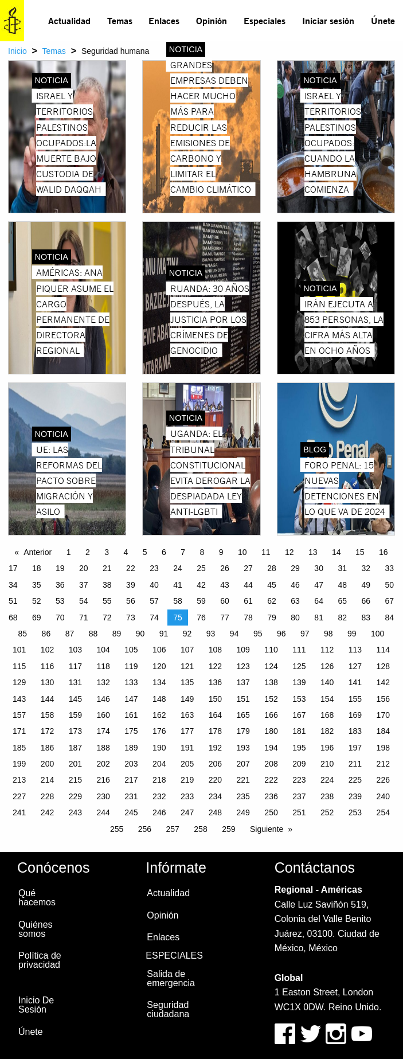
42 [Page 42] (201, 584)
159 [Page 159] (75, 715)
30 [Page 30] (318, 568)
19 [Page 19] (60, 568)
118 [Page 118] (102, 666)
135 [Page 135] (187, 682)
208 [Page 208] (270, 763)
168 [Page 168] (327, 715)
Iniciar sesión (328, 20)
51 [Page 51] (13, 600)
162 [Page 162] (159, 715)
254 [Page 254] (383, 812)
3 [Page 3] (106, 552)
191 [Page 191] (187, 747)
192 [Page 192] (215, 747)
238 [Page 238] (327, 796)
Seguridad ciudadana (168, 1009)
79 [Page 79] (271, 617)
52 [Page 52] (36, 600)
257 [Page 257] (172, 829)
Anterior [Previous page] (38, 552)
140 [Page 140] (327, 682)
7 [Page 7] (183, 552)
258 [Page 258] (200, 829)
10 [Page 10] (242, 552)
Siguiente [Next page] (266, 829)
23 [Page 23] (154, 568)
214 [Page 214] (47, 779)
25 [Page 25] (201, 568)
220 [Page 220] (215, 779)
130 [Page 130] (47, 682)
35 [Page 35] (36, 584)
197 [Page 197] (355, 747)
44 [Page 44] (248, 584)
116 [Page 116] (47, 666)
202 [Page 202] (102, 763)
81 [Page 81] (318, 617)
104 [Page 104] (102, 649)
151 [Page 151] (243, 699)
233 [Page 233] (187, 796)
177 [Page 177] (187, 731)
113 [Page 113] (355, 649)
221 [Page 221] (243, 779)
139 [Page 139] (299, 682)
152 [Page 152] (270, 699)
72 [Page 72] (107, 617)
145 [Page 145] (75, 699)
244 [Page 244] (102, 812)
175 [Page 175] (131, 731)
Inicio (17, 51)
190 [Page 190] (159, 747)
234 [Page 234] (215, 796)
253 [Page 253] (355, 812)
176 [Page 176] (159, 731)
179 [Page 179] (243, 731)
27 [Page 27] (248, 568)
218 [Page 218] (159, 779)
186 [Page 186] (47, 747)
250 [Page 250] (270, 812)
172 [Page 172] (47, 731)
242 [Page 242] (47, 812)
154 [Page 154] (327, 699)
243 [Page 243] (75, 812)
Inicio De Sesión (36, 1004)
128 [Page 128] (383, 666)
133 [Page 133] (131, 682)
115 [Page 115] (19, 666)
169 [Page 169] (355, 715)
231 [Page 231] (131, 796)
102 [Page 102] (47, 649)
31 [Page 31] (342, 568)
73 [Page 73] (130, 617)
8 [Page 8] (201, 552)
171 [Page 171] (19, 731)
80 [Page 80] (295, 617)
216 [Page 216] (102, 779)
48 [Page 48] (342, 584)
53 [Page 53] (60, 600)
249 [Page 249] (243, 812)
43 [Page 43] (224, 584)
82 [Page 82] (342, 617)
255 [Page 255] (116, 829)
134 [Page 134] (159, 682)
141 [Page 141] (355, 682)
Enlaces (163, 20)
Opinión (211, 20)
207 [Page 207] (243, 763)
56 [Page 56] (130, 600)
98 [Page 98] (328, 633)
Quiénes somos (35, 929)
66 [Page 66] (365, 600)
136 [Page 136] (215, 682)
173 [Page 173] (75, 731)
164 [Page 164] (215, 715)
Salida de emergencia (171, 978)
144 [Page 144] (47, 699)
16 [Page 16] (383, 552)
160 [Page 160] (102, 715)
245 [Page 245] (131, 812)
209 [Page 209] (299, 763)
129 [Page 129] (19, 682)
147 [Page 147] (131, 699)
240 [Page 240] (383, 796)
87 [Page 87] (70, 633)
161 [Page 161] (131, 715)
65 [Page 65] (342, 600)
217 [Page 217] (131, 779)
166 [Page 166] (270, 715)
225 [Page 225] (355, 779)
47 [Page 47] (318, 584)
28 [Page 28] (271, 568)
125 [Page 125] (299, 666)
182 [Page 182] (327, 731)
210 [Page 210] (327, 763)
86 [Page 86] (46, 633)
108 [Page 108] (215, 649)
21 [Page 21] (107, 568)
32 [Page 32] (365, 568)
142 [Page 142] (383, 682)
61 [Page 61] (248, 600)
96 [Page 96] (281, 633)
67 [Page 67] (389, 600)
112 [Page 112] (327, 649)
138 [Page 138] (270, 682)
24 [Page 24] (177, 568)
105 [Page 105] (131, 649)
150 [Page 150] (215, 699)
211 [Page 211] (355, 763)
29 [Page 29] (295, 568)
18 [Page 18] (36, 568)
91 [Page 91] (164, 633)
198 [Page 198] (383, 747)
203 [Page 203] (131, 763)
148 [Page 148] (159, 699)
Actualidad (69, 20)
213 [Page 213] (19, 779)
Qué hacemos (37, 897)
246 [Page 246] (159, 812)
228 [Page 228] (47, 796)
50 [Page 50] (389, 584)
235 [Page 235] (243, 796)
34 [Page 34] (13, 584)
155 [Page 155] (355, 699)
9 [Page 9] (221, 552)
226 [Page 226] (383, 779)
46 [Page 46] (295, 584)
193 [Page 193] (243, 747)
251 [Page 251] (299, 812)
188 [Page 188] (102, 747)
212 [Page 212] (383, 763)
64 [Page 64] (318, 600)
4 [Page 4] (125, 552)
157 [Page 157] (19, 715)
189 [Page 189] (131, 747)
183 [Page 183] (355, 731)
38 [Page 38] (107, 584)
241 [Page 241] (19, 812)
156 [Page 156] (383, 699)
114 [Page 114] (383, 649)
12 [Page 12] (289, 552)
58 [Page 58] (177, 600)
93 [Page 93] (211, 633)
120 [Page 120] (159, 666)
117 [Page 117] (75, 666)
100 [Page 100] (377, 633)
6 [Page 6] (164, 552)
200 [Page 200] (47, 763)
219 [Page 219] (187, 779)
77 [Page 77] (224, 617)
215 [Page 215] (75, 779)
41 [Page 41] (177, 584)
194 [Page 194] (270, 747)
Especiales (264, 20)
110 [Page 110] (270, 649)
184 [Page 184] (383, 731)
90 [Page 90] (140, 633)
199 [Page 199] (19, 763)
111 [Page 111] (299, 649)
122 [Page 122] (215, 666)
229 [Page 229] (75, 796)
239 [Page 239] (355, 796)
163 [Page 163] (187, 715)
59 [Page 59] (201, 600)
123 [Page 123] (243, 666)
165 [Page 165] (243, 715)
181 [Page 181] (299, 731)
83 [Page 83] (365, 617)
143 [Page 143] (19, 699)
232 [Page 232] (159, 796)
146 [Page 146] (102, 699)
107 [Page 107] (187, 649)
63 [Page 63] (295, 600)
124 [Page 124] (270, 666)
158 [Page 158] (47, 715)
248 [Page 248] (215, 812)
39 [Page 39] (130, 584)
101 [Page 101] (19, 649)
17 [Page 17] (13, 568)
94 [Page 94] (234, 633)
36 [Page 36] (60, 584)
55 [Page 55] (107, 600)
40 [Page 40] (154, 584)
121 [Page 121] (187, 666)
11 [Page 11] (266, 552)
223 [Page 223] (299, 779)
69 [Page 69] (36, 617)
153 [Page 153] (299, 699)
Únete (383, 20)
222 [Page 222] (270, 779)
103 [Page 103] (75, 649)
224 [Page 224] (327, 779)
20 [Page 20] (83, 568)
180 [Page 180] (270, 731)
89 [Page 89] (117, 633)
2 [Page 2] (87, 552)
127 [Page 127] (355, 666)
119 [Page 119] (131, 666)
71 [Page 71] (83, 617)
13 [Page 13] (313, 552)
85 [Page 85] (23, 633)
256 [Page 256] (144, 829)
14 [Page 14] (336, 552)
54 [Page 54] (83, 600)
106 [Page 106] (159, 649)
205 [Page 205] (187, 763)
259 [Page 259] (228, 829)
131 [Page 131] (75, 682)
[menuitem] (69, 20)
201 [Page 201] (75, 763)
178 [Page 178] (215, 731)
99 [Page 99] (352, 633)
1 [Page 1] (68, 552)
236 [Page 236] (270, 796)
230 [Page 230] (102, 796)
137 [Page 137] (243, 682)
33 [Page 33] (389, 568)
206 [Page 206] (215, 763)
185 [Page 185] (19, 747)
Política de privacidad (39, 960)
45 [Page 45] (271, 584)
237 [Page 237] (299, 796)
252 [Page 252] (327, 812)
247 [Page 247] (187, 812)
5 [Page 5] (145, 552)
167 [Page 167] (299, 715)
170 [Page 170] (383, 715)
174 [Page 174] (102, 731)
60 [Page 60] (224, 600)
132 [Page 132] (102, 682)
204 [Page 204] (159, 763)
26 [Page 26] (224, 568)
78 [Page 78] (248, 617)
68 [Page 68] (13, 617)
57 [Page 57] (154, 600)
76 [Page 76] (201, 617)
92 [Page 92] (187, 633)
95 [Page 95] (258, 633)
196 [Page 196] (327, 747)
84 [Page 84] (389, 617)
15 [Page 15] (360, 552)
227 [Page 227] (19, 796)
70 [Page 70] (60, 617)
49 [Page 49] (365, 584)
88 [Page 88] (93, 633)
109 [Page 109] (243, 649)
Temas (119, 20)
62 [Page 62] (271, 600)
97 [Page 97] (305, 633)
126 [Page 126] (327, 666)
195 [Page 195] (299, 747)
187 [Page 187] (75, 747)
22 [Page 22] (130, 568)
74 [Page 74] (154, 617)
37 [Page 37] (83, 584)
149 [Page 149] (187, 699)
